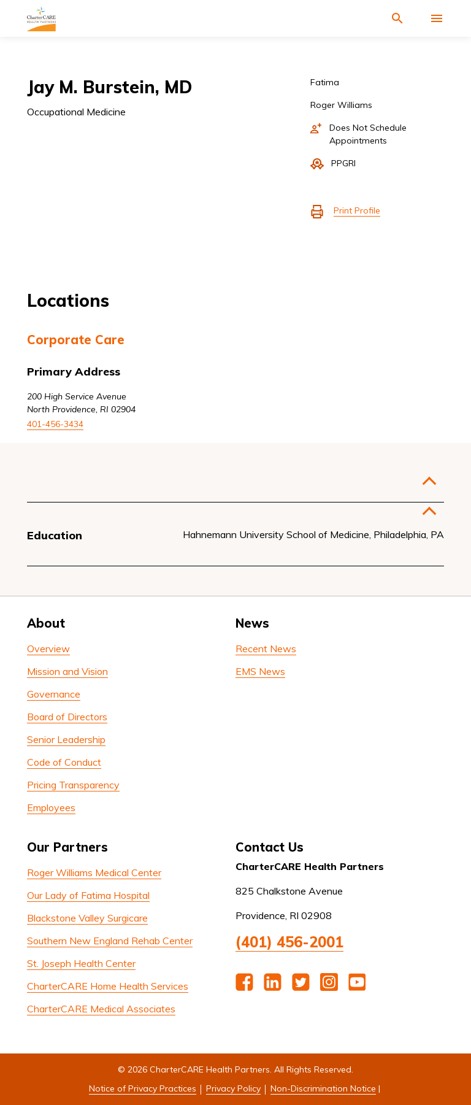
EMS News (260, 671)
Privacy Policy (233, 1088)
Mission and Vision (67, 671)
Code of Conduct (64, 762)
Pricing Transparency (73, 785)
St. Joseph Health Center (81, 963)
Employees (51, 807)
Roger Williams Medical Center (94, 872)
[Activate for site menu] (436, 18)
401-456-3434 (55, 423)
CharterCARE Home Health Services (107, 986)
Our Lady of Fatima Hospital (88, 895)
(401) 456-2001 (289, 942)
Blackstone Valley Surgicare (87, 918)
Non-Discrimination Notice (323, 1088)
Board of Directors (67, 716)
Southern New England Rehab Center (110, 940)
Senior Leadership (66, 739)
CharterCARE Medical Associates (101, 1009)
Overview (48, 648)
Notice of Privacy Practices (142, 1088)
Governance (53, 694)
